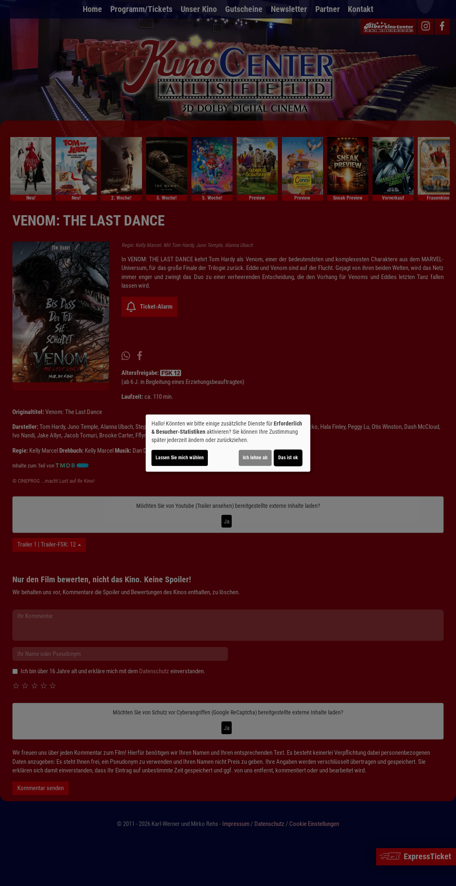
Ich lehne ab (255, 457)
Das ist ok (288, 457)
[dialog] (228, 443)
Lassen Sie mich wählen (180, 457)
